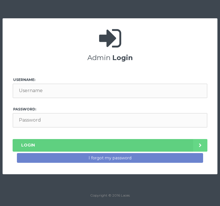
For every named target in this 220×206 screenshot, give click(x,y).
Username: (24, 80)
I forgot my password (110, 158)
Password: (24, 109)
